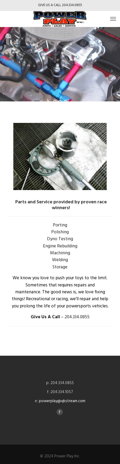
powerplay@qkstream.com (62, 401)
